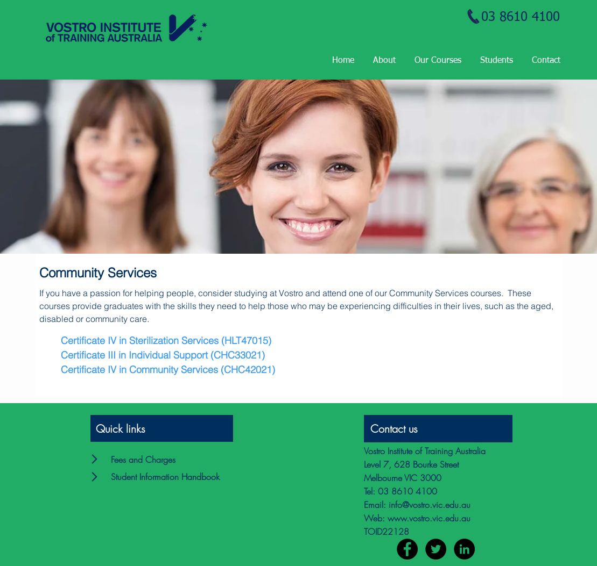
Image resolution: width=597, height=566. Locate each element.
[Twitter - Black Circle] (435, 549)
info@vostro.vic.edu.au (429, 505)
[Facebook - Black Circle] (407, 549)
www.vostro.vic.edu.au (429, 518)
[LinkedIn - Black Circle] (464, 549)
